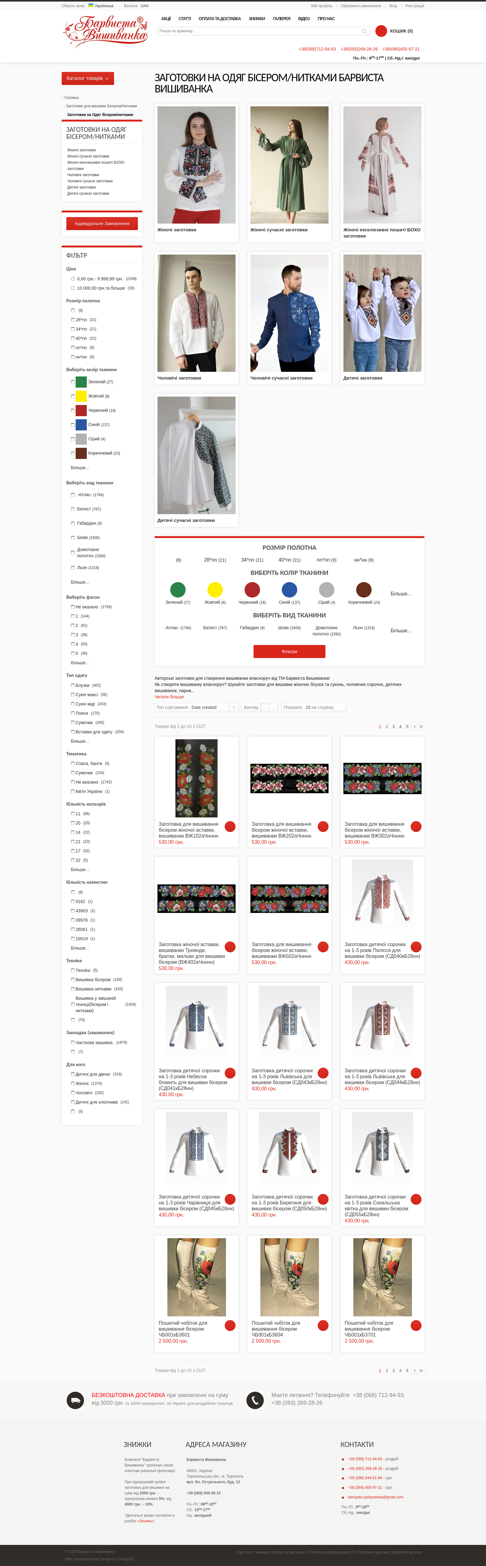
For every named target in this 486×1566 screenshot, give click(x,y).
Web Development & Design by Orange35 (99, 1559)
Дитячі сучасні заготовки (186, 520)
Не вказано (94, 607)
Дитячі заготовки (362, 377)
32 (82, 860)
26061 (85, 929)
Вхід (393, 6)
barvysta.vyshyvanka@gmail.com (375, 1497)
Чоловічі (90, 1093)
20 (83, 823)
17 (83, 851)
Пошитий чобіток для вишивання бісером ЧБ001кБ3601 (183, 1328)
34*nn (252, 560)
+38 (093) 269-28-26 (297, 1403)
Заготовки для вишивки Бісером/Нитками (101, 106)
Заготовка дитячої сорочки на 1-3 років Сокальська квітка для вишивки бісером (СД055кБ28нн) (376, 1205)
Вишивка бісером (99, 980)
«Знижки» (145, 1521)
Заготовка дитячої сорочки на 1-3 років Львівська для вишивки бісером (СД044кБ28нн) (382, 1076)
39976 (85, 920)
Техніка (87, 970)
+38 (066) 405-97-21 (365, 1487)
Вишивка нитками (99, 989)
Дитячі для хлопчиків (102, 1102)
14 (83, 832)
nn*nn (326, 560)
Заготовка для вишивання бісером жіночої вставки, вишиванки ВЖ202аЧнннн (281, 830)
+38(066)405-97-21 (401, 49)
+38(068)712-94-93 (317, 49)
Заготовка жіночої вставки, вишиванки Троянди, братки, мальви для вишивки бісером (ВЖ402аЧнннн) (192, 953)
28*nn (215, 560)
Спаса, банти (92, 763)
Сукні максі (91, 695)
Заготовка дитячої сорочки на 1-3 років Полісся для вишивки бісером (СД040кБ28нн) (382, 950)
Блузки (88, 685)
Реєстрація (414, 6)
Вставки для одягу (100, 732)
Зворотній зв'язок (406, 1552)
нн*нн (363, 560)
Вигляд (251, 707)
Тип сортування (172, 707)
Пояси (87, 713)
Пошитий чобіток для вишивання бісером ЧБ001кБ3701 (369, 1328)
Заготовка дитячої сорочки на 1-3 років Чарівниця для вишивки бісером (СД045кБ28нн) (196, 1202)
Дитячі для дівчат (99, 1074)
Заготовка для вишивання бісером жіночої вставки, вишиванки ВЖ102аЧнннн (188, 830)
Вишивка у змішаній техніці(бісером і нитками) (106, 1004)
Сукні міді (91, 704)
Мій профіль (321, 6)
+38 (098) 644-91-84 (365, 1478)
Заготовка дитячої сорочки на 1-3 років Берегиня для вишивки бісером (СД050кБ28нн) (289, 1202)
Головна (71, 98)
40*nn (289, 560)
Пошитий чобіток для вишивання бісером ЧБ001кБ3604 (276, 1328)
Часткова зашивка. (101, 1042)
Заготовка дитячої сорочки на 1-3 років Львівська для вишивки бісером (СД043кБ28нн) (289, 1076)
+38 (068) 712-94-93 (378, 1395)
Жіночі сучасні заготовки (279, 229)
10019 (85, 939)
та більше (105, 288)
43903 (85, 911)
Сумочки (90, 722)
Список (273, 707)
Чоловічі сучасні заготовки (281, 377)
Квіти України (93, 791)
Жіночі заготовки (176, 229)
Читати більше (169, 696)
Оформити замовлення (361, 6)
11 (83, 814)
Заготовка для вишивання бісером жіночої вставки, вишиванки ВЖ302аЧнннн (374, 830)
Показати (293, 707)
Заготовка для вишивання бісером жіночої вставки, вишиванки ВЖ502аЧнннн (281, 950)
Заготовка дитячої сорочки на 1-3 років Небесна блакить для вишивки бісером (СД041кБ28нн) (193, 1079)
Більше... (401, 593)
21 (83, 842)
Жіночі (89, 1083)
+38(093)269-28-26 (359, 49)
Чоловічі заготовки (179, 377)
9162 (84, 901)
